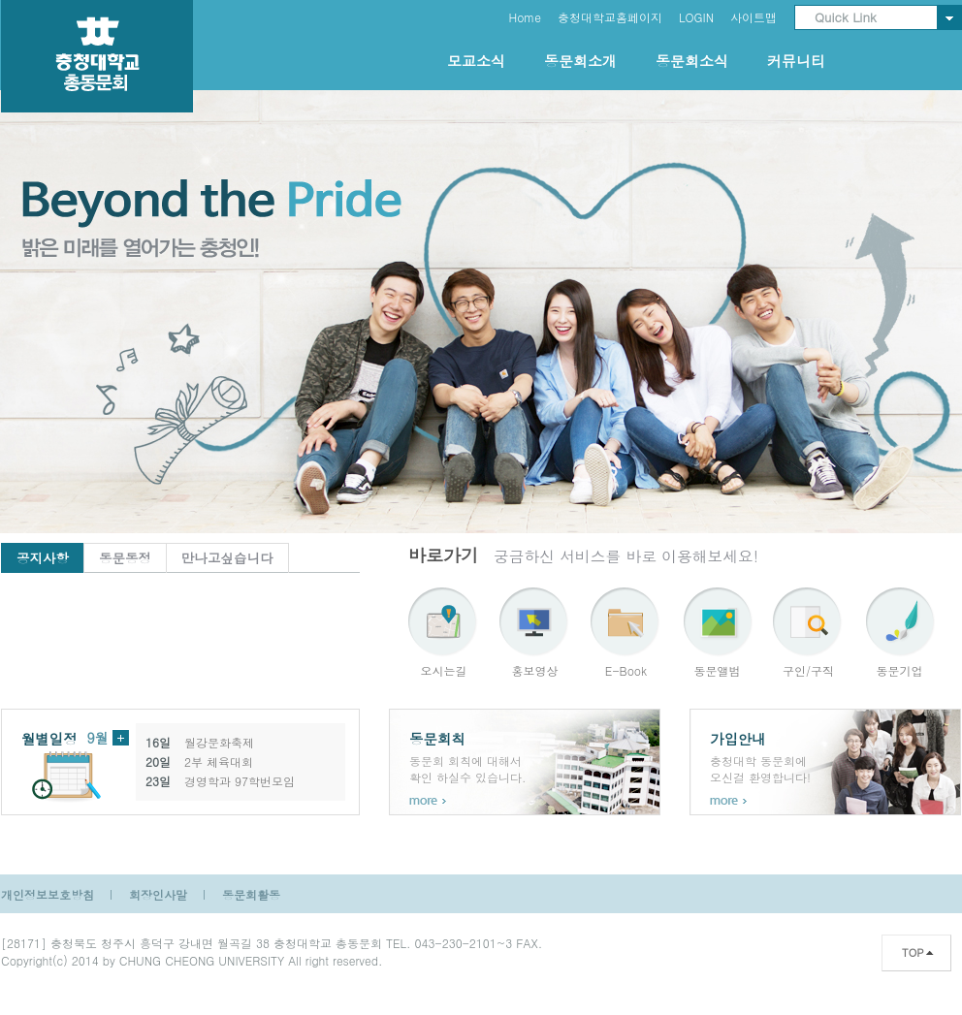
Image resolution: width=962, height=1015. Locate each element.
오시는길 (444, 670)
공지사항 (42, 558)
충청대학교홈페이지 (610, 17)
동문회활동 (251, 894)
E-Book (626, 670)
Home (524, 17)
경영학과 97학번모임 (239, 781)
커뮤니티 (796, 60)
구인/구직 (808, 670)
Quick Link (846, 17)
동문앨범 (717, 670)
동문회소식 (692, 60)
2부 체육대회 (218, 761)
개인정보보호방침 (47, 894)
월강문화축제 (219, 742)
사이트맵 (753, 17)
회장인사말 (158, 894)
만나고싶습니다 (227, 558)
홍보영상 (535, 670)
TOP (913, 952)
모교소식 (476, 60)
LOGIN (696, 17)
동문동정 (125, 558)
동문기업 (900, 670)
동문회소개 (580, 60)
